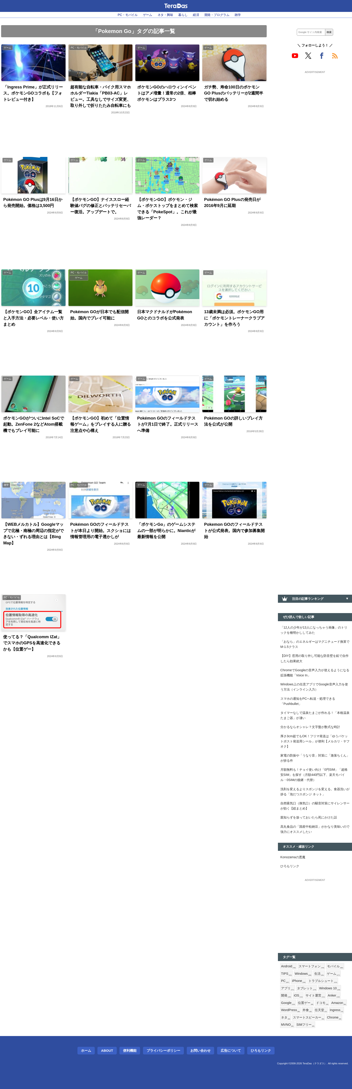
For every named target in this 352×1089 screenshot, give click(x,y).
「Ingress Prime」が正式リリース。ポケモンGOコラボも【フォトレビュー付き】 (33, 93)
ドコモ (322, 1003)
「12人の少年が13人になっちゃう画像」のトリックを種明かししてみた (313, 630)
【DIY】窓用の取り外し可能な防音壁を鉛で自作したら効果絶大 (314, 658)
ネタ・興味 (165, 15)
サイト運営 (315, 996)
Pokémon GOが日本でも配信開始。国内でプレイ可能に (99, 314)
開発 (286, 996)
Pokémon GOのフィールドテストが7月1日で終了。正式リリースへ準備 (167, 424)
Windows (303, 974)
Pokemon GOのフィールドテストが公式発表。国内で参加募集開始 (234, 530)
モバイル (335, 966)
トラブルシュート (322, 981)
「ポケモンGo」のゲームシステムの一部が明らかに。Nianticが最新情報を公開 (166, 530)
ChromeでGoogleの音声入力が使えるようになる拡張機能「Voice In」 (315, 672)
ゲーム (147, 15)
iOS (298, 996)
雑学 (238, 15)
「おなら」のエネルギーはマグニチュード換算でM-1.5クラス (315, 644)
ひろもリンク (289, 866)
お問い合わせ (200, 1050)
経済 (196, 15)
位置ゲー (305, 1003)
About (107, 1050)
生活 (319, 974)
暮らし (183, 15)
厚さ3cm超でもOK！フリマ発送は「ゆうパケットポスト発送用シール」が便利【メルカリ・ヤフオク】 (315, 741)
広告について (231, 1050)
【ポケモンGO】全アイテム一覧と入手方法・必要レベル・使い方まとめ (33, 317)
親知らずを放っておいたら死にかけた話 (308, 817)
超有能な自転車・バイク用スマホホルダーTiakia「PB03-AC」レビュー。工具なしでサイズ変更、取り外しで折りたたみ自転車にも (100, 96)
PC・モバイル (128, 15)
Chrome (334, 1018)
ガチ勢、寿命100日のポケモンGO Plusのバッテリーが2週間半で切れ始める (233, 93)
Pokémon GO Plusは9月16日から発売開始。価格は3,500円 (32, 202)
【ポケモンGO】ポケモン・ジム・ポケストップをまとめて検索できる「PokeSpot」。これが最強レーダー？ (167, 208)
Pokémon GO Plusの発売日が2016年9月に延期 (232, 202)
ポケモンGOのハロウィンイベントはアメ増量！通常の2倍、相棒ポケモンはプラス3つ (166, 93)
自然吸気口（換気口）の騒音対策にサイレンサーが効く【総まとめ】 (315, 805)
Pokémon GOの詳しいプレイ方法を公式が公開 (233, 421)
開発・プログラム (217, 15)
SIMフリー (306, 1025)
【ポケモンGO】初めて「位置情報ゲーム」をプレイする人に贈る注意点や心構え (100, 424)
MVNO (287, 1025)
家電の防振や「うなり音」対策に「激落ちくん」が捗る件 (315, 758)
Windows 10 (329, 988)
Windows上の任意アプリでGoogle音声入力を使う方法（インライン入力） (314, 686)
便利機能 (129, 1050)
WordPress (290, 1010)
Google (288, 1003)
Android (288, 966)
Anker (334, 996)
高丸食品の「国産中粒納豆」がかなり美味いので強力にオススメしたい (315, 829)
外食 (307, 1010)
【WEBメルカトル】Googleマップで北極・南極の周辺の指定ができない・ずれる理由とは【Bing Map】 (33, 533)
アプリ (287, 988)
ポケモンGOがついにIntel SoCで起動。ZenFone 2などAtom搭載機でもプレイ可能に (33, 424)
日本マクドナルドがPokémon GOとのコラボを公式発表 (164, 314)
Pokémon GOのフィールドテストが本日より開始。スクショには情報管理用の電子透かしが (100, 530)
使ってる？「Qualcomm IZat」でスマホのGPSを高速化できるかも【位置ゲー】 (32, 642)
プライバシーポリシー (163, 1050)
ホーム (86, 1050)
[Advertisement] (315, 103)
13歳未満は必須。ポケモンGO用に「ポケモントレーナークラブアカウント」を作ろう (234, 317)
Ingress (336, 1010)
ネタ (285, 1018)
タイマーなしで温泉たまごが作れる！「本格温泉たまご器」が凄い (315, 715)
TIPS (286, 974)
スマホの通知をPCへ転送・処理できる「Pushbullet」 (307, 701)
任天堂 (321, 1010)
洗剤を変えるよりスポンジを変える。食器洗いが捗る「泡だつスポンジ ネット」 (315, 791)
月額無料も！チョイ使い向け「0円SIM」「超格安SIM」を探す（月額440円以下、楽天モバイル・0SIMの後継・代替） (314, 775)
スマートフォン (311, 966)
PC (285, 981)
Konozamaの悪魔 (292, 857)
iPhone (299, 981)
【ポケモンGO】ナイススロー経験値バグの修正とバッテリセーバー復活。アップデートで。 (100, 205)
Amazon (338, 1003)
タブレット (306, 988)
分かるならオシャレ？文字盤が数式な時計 (310, 727)
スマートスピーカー (308, 1018)
